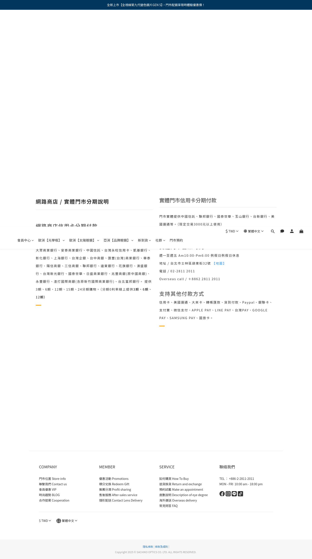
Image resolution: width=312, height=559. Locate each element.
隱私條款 (148, 546)
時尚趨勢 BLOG (49, 495)
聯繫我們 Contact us (53, 484)
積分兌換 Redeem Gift (114, 484)
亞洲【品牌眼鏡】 (119, 23)
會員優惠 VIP (47, 489)
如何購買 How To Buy (174, 478)
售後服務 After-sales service (118, 495)
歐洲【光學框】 (51, 23)
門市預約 (176, 23)
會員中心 (25, 23)
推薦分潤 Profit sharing (115, 489)
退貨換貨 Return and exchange (180, 484)
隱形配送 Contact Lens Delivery (121, 500)
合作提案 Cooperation (54, 500)
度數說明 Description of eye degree (183, 495)
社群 (161, 23)
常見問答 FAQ (168, 505)
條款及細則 (161, 546)
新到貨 (144, 23)
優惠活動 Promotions (114, 478)
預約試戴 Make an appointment (181, 489)
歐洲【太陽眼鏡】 (84, 23)
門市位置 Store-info (52, 478)
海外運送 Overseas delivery (178, 500)
